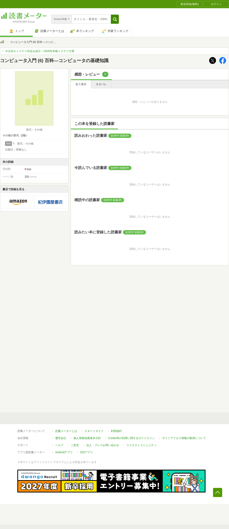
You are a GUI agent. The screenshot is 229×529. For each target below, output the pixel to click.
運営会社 (60, 438)
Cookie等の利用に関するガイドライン (131, 438)
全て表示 (80, 84)
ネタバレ (101, 84)
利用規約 (116, 431)
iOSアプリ (86, 452)
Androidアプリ (64, 452)
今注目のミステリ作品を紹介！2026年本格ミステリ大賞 (39, 51)
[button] (115, 19)
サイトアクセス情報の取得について (184, 438)
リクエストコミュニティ (141, 445)
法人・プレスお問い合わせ (102, 445)
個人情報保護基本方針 (87, 438)
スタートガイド (94, 431)
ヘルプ (59, 445)
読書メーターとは (66, 431)
